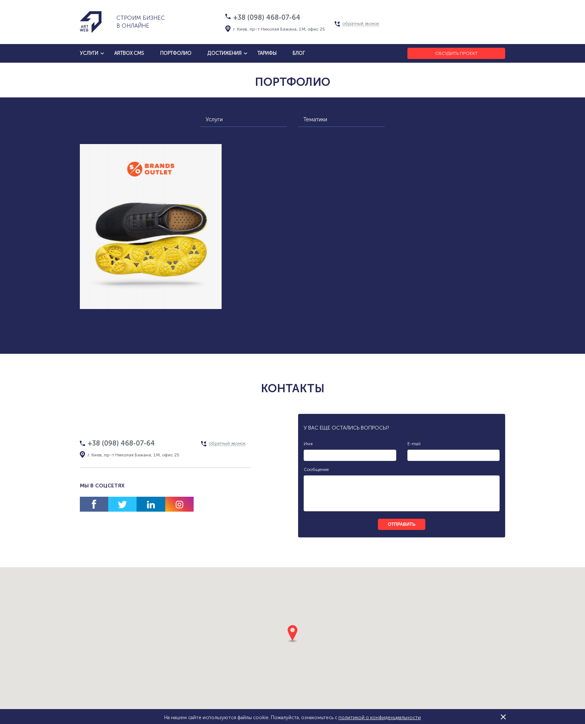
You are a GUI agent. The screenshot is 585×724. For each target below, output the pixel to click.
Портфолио (175, 53)
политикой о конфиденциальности (379, 717)
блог (298, 53)
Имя (308, 443)
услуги (89, 53)
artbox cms (129, 53)
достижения (224, 53)
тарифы (266, 53)
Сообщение (316, 469)
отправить (401, 524)
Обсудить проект (456, 53)
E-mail (413, 443)
